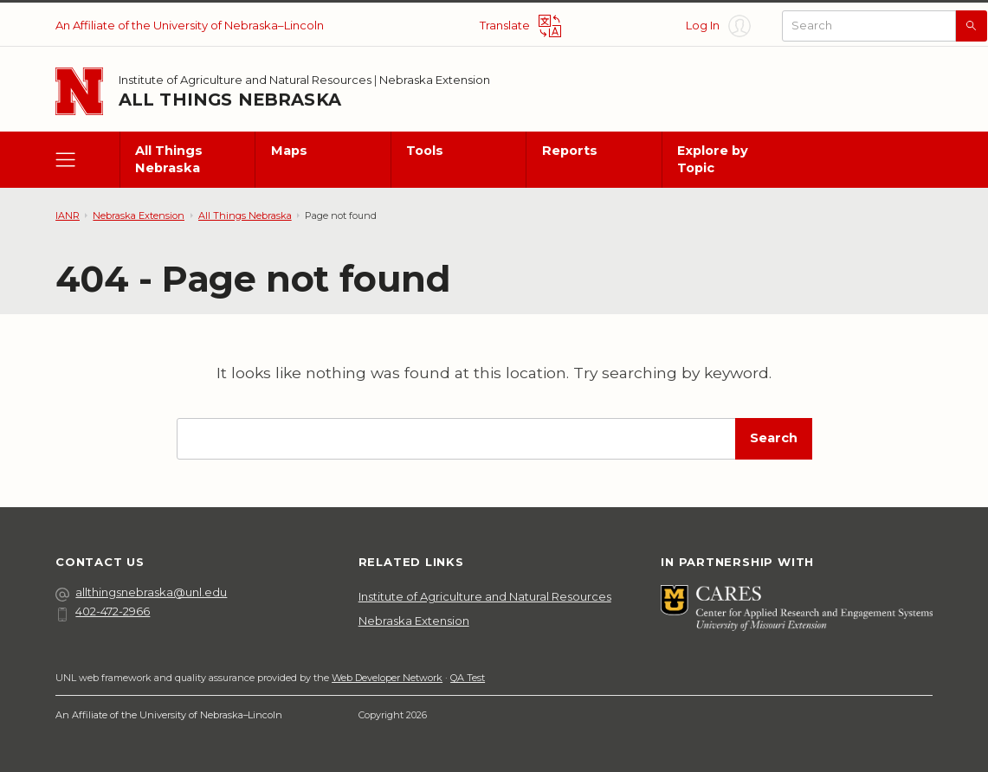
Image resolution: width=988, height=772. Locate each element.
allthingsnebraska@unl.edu (141, 592)
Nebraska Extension (434, 80)
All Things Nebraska (230, 99)
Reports (569, 150)
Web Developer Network (387, 678)
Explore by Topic (712, 159)
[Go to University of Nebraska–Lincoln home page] (79, 91)
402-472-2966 (102, 611)
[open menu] (87, 160)
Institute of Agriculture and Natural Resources (245, 80)
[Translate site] (520, 26)
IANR (67, 215)
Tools (424, 150)
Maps (289, 150)
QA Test (467, 678)
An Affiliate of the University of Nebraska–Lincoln (189, 25)
